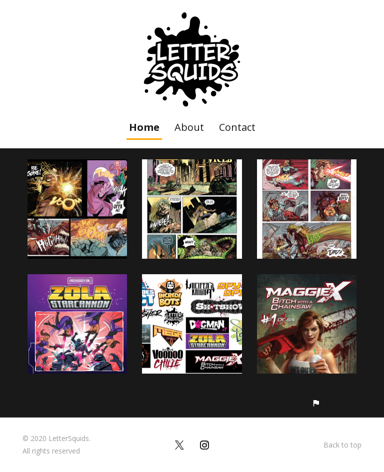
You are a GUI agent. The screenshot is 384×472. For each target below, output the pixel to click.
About (189, 127)
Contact (237, 127)
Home (144, 127)
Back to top (343, 445)
